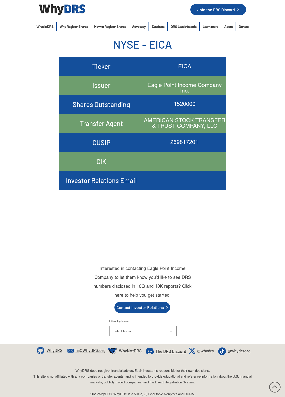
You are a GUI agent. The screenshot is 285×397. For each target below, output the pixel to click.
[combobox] (143, 331)
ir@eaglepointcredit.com (184, 219)
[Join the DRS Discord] (218, 9)
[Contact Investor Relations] (142, 307)
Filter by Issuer (119, 321)
